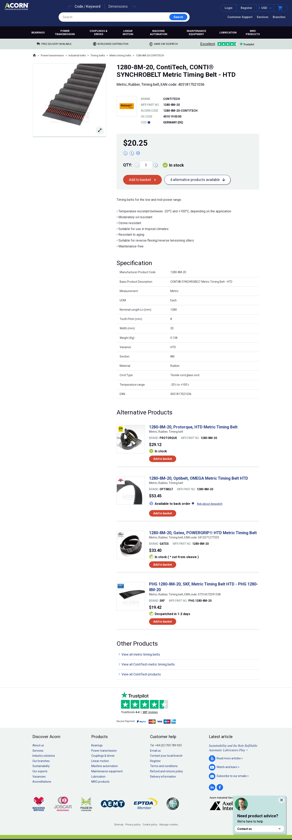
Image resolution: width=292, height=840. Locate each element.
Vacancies (39, 776)
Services (262, 17)
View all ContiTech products (141, 674)
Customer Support (240, 17)
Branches (279, 17)
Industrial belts (77, 55)
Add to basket (140, 180)
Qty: (127, 165)
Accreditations (41, 781)
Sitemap (118, 824)
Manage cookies (168, 824)
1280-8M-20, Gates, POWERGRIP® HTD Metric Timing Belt (203, 532)
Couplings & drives (98, 32)
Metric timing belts (120, 55)
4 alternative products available (195, 180)
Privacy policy (133, 824)
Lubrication (228, 32)
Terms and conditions (164, 766)
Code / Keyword (87, 6)
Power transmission (65, 32)
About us (38, 745)
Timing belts (97, 55)
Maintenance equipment (196, 32)
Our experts (39, 771)
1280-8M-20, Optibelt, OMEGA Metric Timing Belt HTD (198, 478)
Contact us (259, 828)
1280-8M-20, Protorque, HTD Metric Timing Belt (193, 427)
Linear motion (128, 32)
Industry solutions (43, 755)
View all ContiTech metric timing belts (148, 664)
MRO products (253, 32)
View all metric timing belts (140, 654)
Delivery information (163, 776)
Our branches (41, 761)
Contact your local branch (166, 755)
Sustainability (41, 766)
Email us (155, 750)
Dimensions (118, 6)
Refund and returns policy (166, 771)
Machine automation (158, 32)
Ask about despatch (209, 503)
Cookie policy (150, 824)
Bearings (38, 32)
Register (246, 8)
